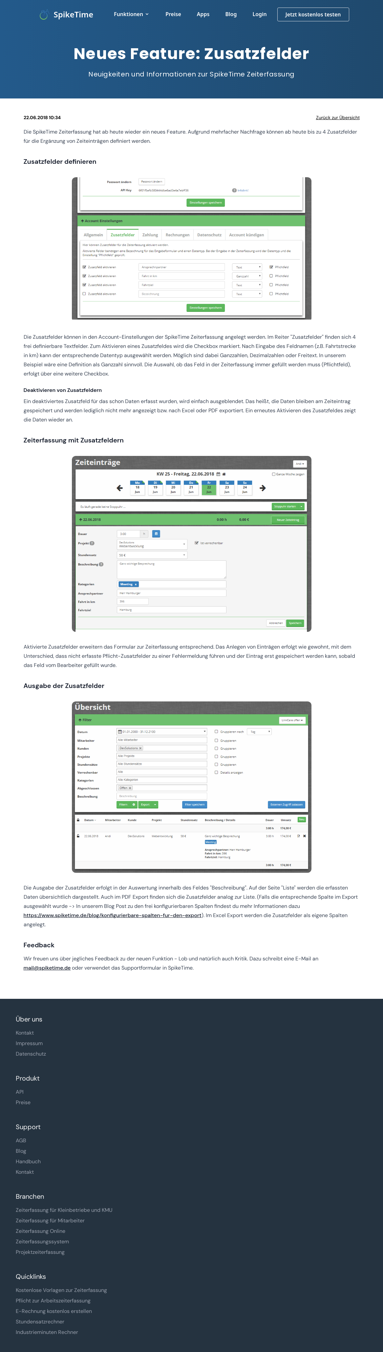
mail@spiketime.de (47, 967)
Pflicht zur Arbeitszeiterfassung (53, 1300)
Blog (231, 14)
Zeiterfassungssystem (42, 1241)
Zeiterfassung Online (40, 1231)
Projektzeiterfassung (40, 1252)
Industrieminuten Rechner (47, 1332)
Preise (173, 14)
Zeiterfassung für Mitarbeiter (50, 1220)
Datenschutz (31, 1053)
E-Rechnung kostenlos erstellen (54, 1311)
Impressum (29, 1043)
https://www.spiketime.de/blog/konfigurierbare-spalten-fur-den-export (113, 915)
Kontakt (25, 1032)
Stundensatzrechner (40, 1321)
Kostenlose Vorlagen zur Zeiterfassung (61, 1290)
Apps (203, 14)
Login (259, 14)
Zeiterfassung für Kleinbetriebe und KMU (64, 1210)
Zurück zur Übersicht (338, 117)
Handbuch (28, 1161)
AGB (21, 1140)
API (20, 1091)
